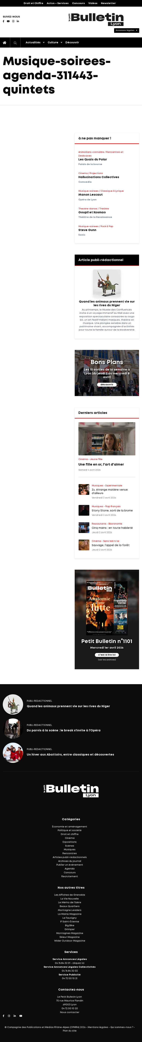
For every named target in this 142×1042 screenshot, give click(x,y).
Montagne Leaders (69, 910)
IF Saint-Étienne (69, 922)
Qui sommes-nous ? (121, 1027)
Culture (53, 42)
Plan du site (70, 1031)
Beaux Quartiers (70, 906)
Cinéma (70, 838)
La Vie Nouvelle (69, 899)
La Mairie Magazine (70, 914)
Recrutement (69, 877)
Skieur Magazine (70, 937)
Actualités (33, 42)
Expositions (70, 842)
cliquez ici (78, 963)
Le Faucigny (69, 918)
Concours (78, 3)
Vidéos (92, 3)
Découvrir (72, 42)
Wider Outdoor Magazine (69, 941)
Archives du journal (69, 861)
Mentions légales (98, 1027)
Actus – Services (58, 3)
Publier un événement (69, 865)
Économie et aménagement (69, 827)
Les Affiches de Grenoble (69, 895)
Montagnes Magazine (69, 933)
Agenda (70, 869)
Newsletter (108, 3)
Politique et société (70, 830)
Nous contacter (69, 1012)
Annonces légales (125, 30)
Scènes (69, 846)
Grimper (70, 929)
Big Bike (69, 926)
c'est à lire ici (107, 655)
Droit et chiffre (70, 834)
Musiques (69, 850)
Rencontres (69, 853)
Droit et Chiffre (33, 3)
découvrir (106, 385)
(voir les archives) (107, 660)
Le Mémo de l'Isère (69, 903)
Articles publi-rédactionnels (70, 857)
